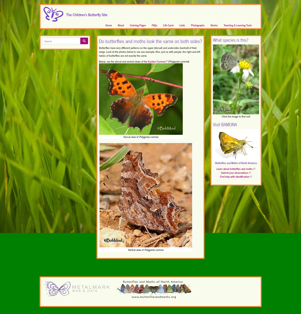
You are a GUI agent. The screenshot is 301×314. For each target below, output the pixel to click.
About (121, 25)
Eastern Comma (158, 61)
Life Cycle (168, 25)
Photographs (198, 25)
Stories (214, 25)
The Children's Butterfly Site (87, 13)
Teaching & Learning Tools (238, 25)
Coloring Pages (138, 25)
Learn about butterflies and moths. (235, 168)
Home (109, 25)
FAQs (154, 25)
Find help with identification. (236, 176)
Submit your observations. (236, 172)
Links (182, 25)
